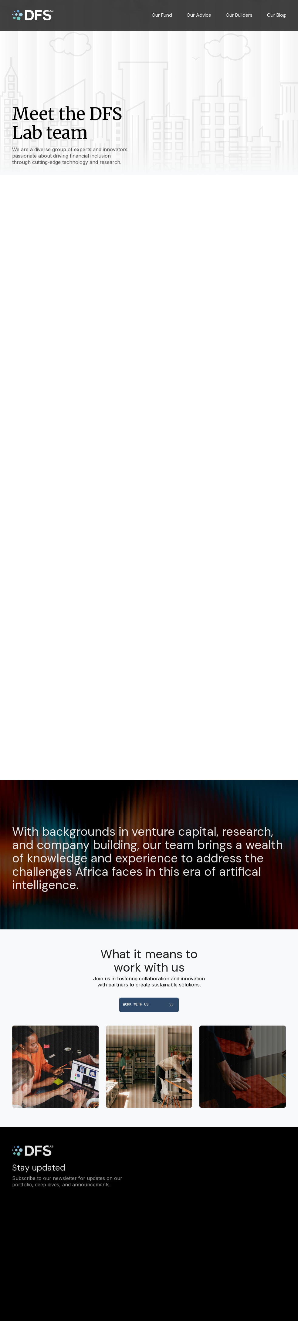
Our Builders (239, 15)
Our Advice (199, 15)
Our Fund (162, 15)
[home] (32, 15)
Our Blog (276, 15)
